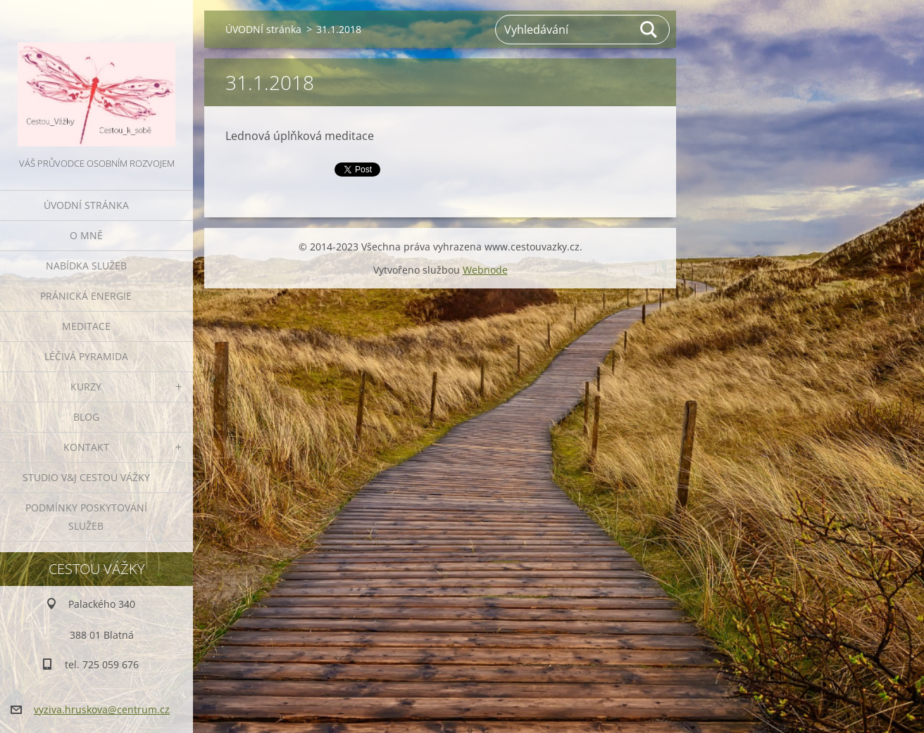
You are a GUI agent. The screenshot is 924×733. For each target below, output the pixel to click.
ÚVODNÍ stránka (86, 205)
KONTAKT (86, 447)
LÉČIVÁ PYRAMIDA (86, 356)
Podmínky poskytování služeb (86, 517)
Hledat (649, 29)
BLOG (86, 416)
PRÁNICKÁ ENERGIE (86, 295)
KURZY (85, 386)
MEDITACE (86, 326)
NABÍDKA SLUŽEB (86, 265)
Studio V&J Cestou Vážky (86, 477)
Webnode (485, 269)
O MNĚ (86, 235)
